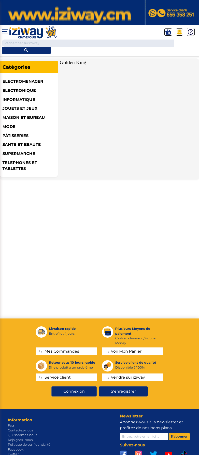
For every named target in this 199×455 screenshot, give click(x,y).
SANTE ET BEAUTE (21, 144)
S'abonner (179, 436)
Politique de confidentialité (29, 444)
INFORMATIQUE (18, 99)
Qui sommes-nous (22, 435)
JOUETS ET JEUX (19, 108)
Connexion (74, 391)
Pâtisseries (15, 135)
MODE (8, 126)
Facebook (16, 449)
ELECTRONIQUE (19, 90)
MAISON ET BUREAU (23, 117)
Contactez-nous (20, 430)
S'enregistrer (123, 391)
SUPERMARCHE (18, 153)
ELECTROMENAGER (22, 81)
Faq (11, 425)
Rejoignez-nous (20, 440)
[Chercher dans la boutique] (88, 43)
